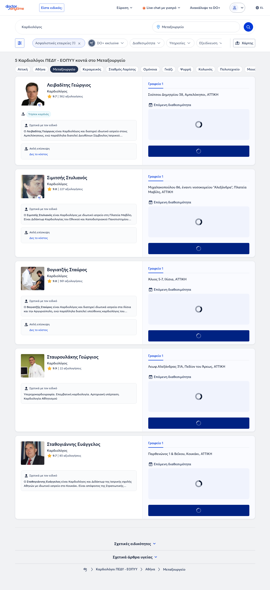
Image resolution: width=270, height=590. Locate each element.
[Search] (248, 27)
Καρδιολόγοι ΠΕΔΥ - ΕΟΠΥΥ (116, 570)
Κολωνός (205, 69)
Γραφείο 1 (155, 84)
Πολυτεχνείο (230, 69)
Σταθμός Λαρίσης (122, 69)
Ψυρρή (185, 69)
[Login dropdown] (237, 8)
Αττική (23, 69)
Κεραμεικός (92, 69)
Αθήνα (40, 69)
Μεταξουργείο (64, 69)
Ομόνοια (150, 69)
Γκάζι (169, 69)
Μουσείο (254, 69)
